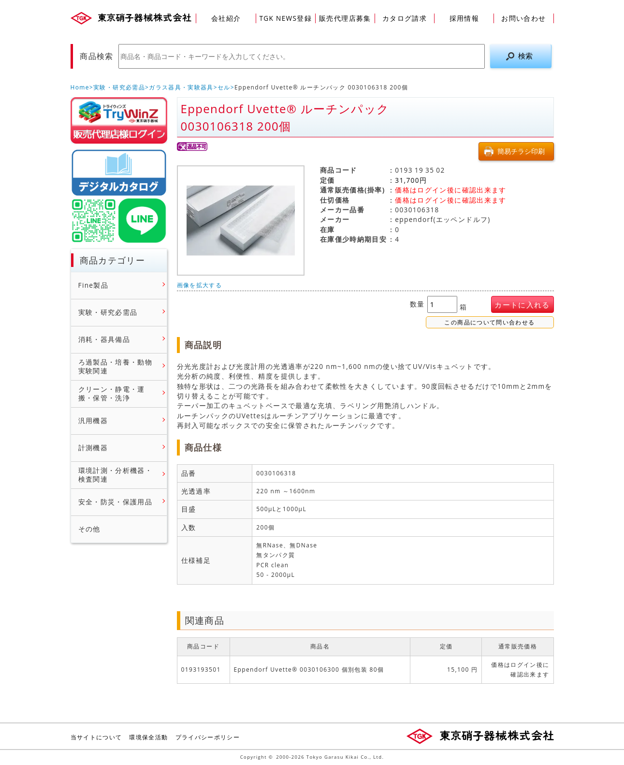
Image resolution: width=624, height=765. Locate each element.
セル (224, 87)
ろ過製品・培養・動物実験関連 (115, 366)
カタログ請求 (404, 18)
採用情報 (464, 18)
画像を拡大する (199, 285)
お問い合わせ (523, 18)
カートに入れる (522, 304)
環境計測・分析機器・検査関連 (115, 475)
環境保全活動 (148, 737)
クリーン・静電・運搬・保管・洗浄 (111, 393)
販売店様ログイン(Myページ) (119, 120)
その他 (89, 529)
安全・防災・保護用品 (115, 502)
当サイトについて (96, 737)
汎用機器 (93, 420)
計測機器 (93, 447)
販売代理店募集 (345, 18)
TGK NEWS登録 (285, 18)
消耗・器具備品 (104, 339)
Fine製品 (93, 285)
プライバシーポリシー (207, 737)
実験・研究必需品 (119, 87)
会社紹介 (226, 18)
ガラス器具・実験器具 (181, 87)
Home (80, 87)
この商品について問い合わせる (489, 322)
